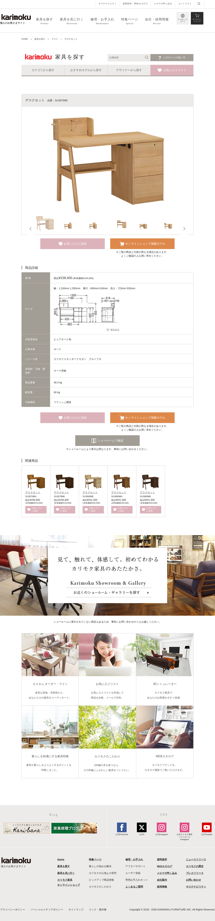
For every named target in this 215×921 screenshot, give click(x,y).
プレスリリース (195, 873)
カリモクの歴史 (195, 866)
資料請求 (162, 859)
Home (60, 859)
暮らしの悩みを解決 (100, 866)
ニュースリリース (196, 859)
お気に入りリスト (174, 70)
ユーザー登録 (132, 873)
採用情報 (162, 886)
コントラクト (185, 4)
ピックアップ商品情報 (101, 879)
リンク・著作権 (97, 909)
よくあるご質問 (134, 886)
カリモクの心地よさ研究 (102, 873)
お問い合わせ (193, 879)
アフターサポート (135, 866)
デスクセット (32, 492)
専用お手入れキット (136, 879)
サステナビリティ (108, 4)
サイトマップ (75, 909)
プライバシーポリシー (12, 909)
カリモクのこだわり (100, 886)
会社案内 (162, 879)
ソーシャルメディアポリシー (46, 909)
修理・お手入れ (134, 859)
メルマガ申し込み (163, 4)
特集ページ (95, 859)
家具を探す (63, 866)
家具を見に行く (66, 873)
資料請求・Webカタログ (135, 4)
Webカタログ (164, 866)
